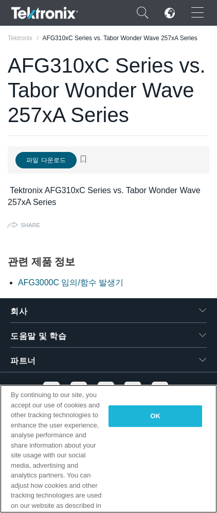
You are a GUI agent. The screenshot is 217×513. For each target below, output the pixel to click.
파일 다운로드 (46, 160)
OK (155, 416)
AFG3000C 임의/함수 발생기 (70, 282)
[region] (108, 449)
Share (30, 225)
